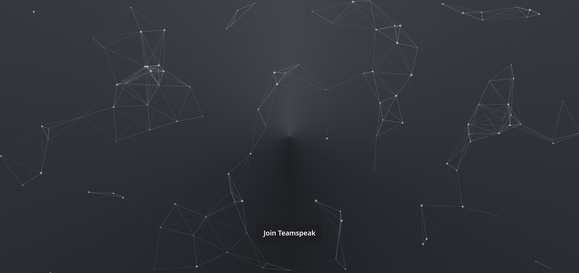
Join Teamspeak (289, 232)
